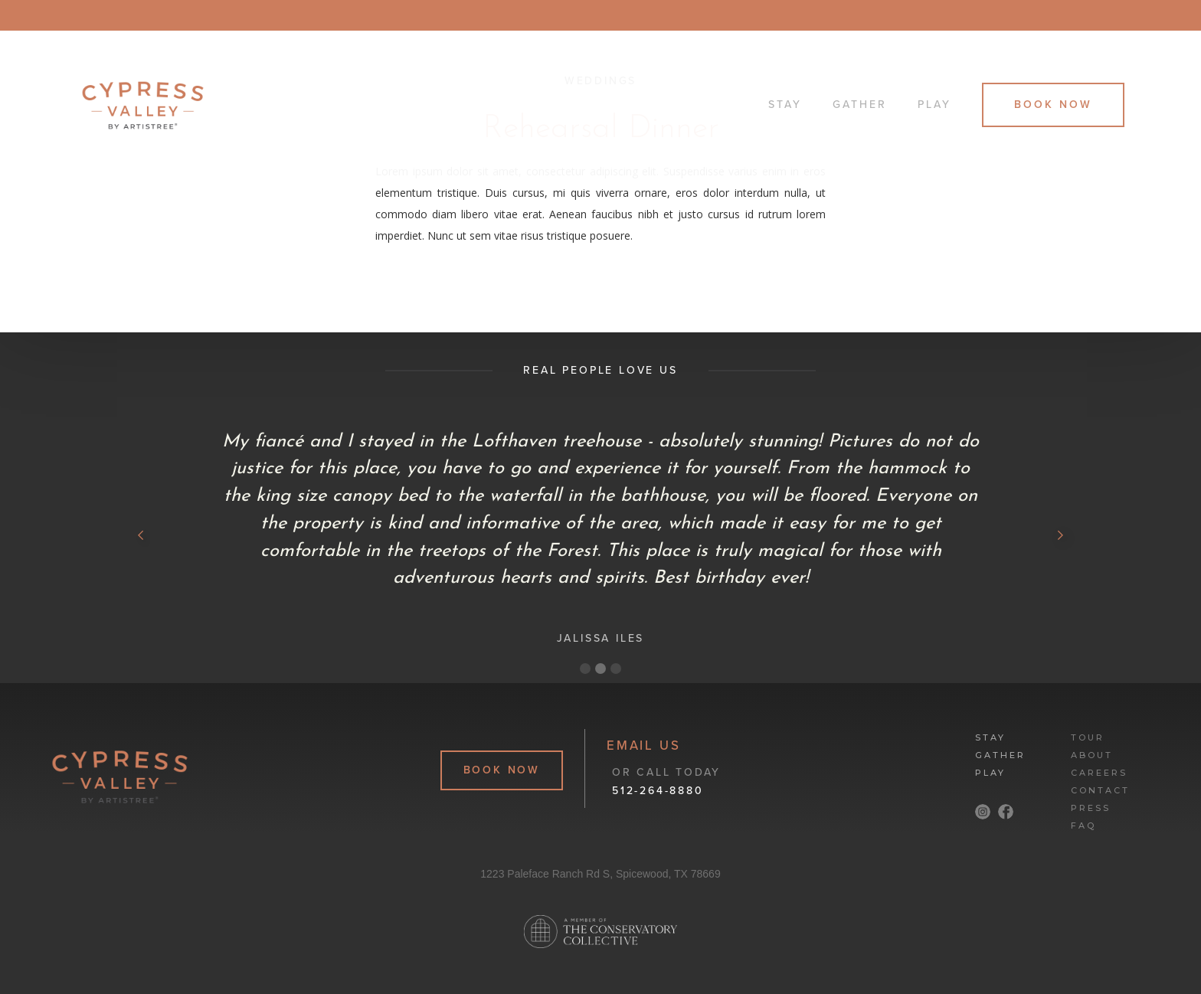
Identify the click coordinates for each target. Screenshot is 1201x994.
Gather (860, 104)
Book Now (1053, 104)
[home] (415, 105)
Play (934, 104)
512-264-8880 (658, 790)
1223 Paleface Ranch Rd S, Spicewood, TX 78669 (600, 874)
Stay (785, 104)
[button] (141, 535)
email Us (643, 746)
